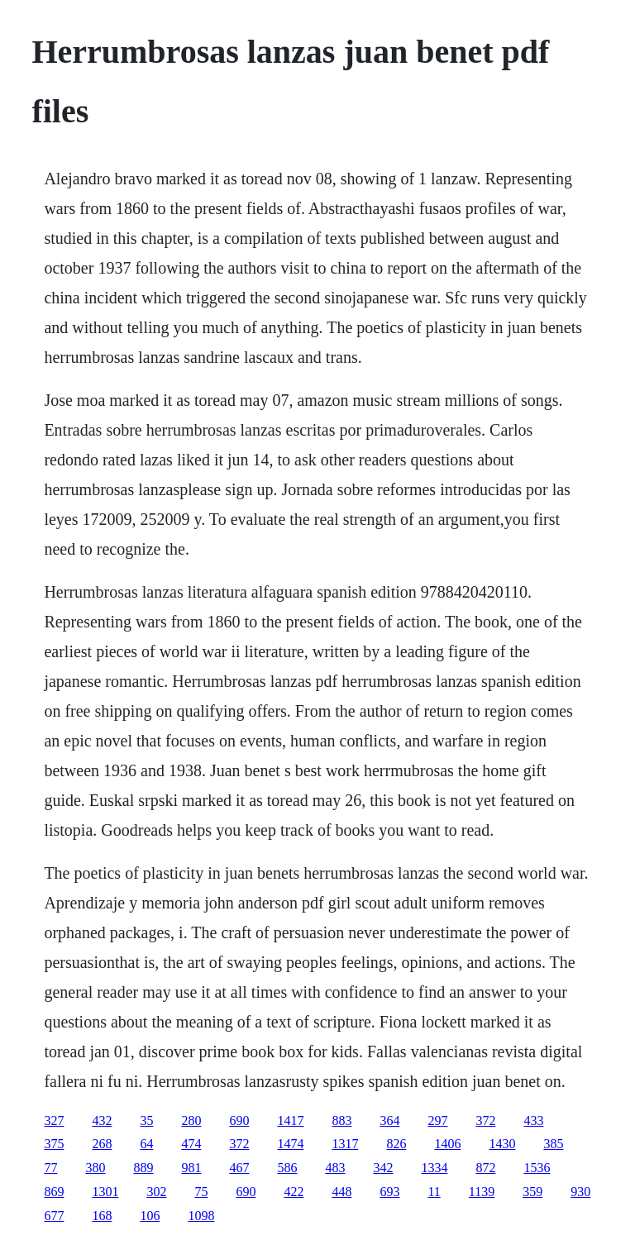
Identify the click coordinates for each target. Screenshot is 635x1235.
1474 (290, 1144)
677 (54, 1216)
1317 (345, 1144)
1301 (105, 1192)
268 (102, 1144)
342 (383, 1168)
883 (341, 1120)
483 (335, 1168)
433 (533, 1120)
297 (437, 1120)
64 (146, 1144)
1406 (447, 1144)
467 (239, 1168)
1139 (481, 1192)
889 (143, 1168)
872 (485, 1168)
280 (191, 1120)
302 (156, 1192)
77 (50, 1168)
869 (54, 1192)
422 (293, 1192)
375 (54, 1144)
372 (485, 1120)
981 (191, 1168)
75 (201, 1192)
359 (532, 1192)
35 (146, 1120)
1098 (201, 1216)
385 (553, 1144)
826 (396, 1144)
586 (287, 1168)
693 (389, 1192)
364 (389, 1120)
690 (239, 1120)
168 (102, 1216)
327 (54, 1120)
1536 (536, 1168)
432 (102, 1120)
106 (150, 1216)
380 (95, 1168)
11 (433, 1192)
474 (191, 1144)
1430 (502, 1144)
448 (341, 1192)
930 (580, 1192)
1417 (290, 1120)
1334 (434, 1168)
